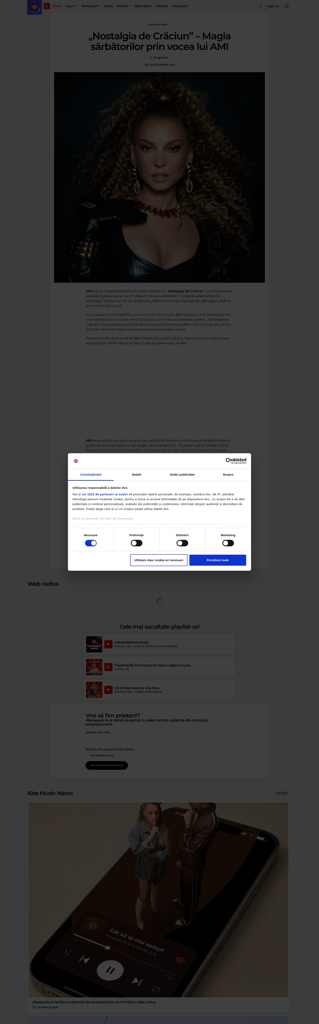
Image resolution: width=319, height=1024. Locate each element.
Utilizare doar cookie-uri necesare (158, 560)
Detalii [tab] (136, 474)
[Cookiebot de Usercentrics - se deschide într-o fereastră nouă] (229, 461)
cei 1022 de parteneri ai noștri (105, 494)
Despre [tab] (228, 474)
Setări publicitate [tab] (182, 474)
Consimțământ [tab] (91, 474)
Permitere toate (218, 560)
